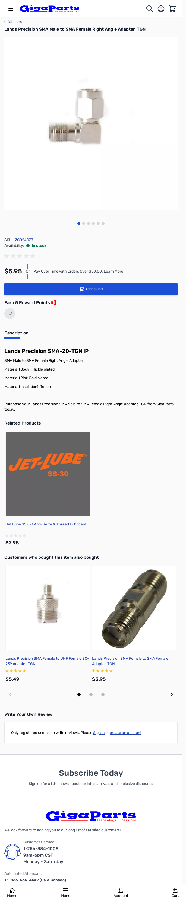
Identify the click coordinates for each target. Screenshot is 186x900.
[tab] (16, 335)
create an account (125, 732)
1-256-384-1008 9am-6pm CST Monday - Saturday (43, 855)
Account (121, 893)
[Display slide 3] (103, 694)
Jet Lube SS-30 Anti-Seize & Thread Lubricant (45, 524)
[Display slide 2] (91, 694)
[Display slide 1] (79, 694)
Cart (175, 893)
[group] (20, 256)
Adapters (13, 22)
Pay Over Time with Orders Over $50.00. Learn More (78, 271)
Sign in (99, 732)
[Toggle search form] (150, 9)
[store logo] (49, 8)
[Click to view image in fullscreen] (91, 123)
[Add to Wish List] (9, 313)
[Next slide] (172, 694)
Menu (65, 893)
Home (12, 893)
